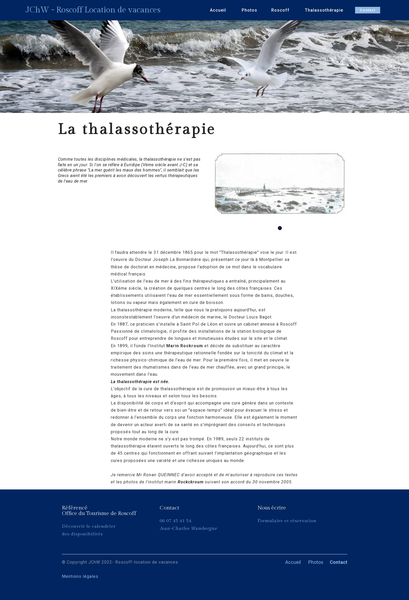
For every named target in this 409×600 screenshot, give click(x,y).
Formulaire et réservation (288, 520)
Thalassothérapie (324, 10)
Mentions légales (92, 576)
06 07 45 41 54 (175, 520)
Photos (249, 10)
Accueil (218, 10)
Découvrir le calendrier (89, 526)
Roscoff (281, 10)
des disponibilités (82, 534)
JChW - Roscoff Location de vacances (93, 10)
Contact (367, 10)
